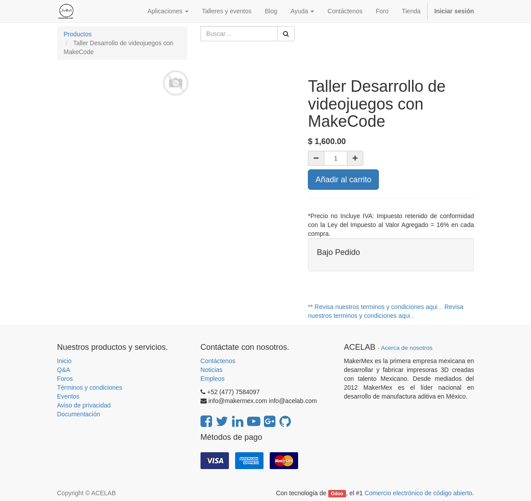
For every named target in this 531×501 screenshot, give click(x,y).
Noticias (212, 369)
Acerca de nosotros (407, 347)
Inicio (64, 360)
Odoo (337, 493)
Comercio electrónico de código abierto (418, 493)
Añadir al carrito (343, 179)
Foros (65, 378)
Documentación (78, 414)
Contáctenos (218, 360)
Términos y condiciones (89, 387)
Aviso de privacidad (84, 405)
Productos (78, 34)
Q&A (64, 369)
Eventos (68, 396)
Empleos (212, 378)
